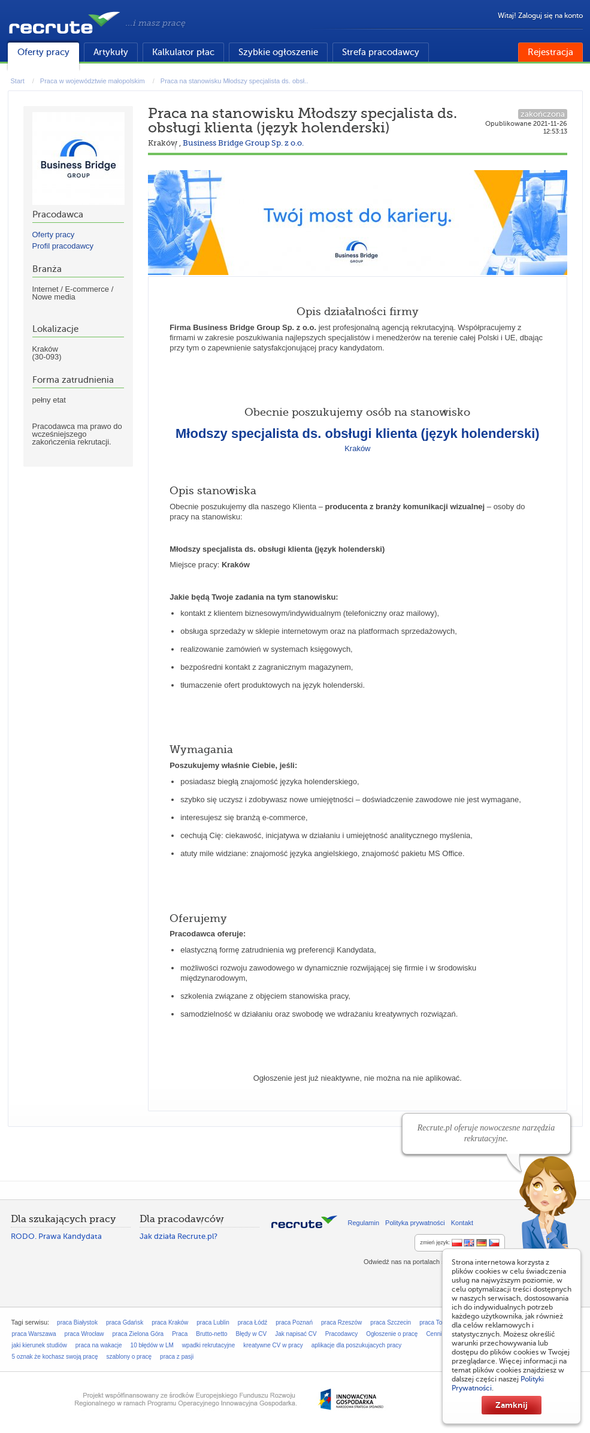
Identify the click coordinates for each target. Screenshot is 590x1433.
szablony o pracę (129, 1356)
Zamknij (511, 1405)
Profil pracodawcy (63, 245)
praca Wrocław (84, 1334)
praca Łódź (252, 1322)
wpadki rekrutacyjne (208, 1345)
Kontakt (462, 1222)
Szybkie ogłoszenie (278, 52)
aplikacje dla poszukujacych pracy (356, 1345)
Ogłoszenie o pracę (391, 1334)
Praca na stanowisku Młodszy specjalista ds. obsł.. (234, 80)
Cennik (435, 1334)
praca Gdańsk (124, 1322)
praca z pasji (176, 1356)
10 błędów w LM (152, 1345)
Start (18, 80)
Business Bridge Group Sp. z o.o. (243, 142)
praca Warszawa (34, 1334)
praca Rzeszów (341, 1322)
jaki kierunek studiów (39, 1345)
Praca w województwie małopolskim (92, 80)
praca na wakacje (98, 1345)
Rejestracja (550, 52)
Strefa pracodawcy (380, 52)
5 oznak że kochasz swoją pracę (55, 1356)
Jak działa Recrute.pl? (178, 1236)
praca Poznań (294, 1322)
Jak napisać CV (295, 1334)
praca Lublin (212, 1322)
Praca (179, 1334)
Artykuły (110, 52)
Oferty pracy (43, 52)
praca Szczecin (390, 1322)
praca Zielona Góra (138, 1334)
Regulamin (364, 1222)
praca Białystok (77, 1322)
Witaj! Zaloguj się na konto (540, 15)
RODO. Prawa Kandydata (56, 1236)
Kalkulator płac (183, 52)
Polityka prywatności (415, 1222)
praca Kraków (170, 1322)
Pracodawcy (341, 1334)
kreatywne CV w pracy (272, 1345)
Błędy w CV (251, 1334)
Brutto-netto (211, 1334)
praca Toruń (435, 1322)
